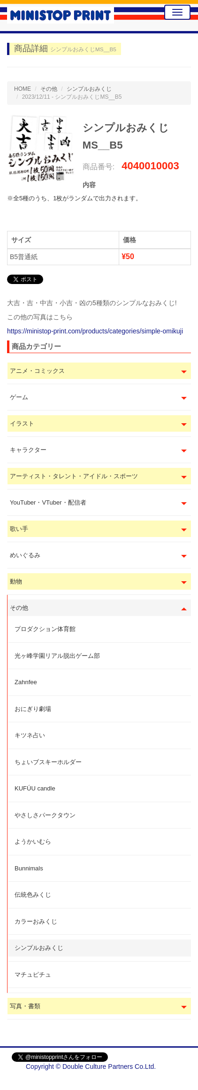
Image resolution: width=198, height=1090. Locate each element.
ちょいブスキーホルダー (48, 762)
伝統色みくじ (33, 894)
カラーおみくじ (36, 921)
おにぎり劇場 (33, 708)
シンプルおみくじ (39, 947)
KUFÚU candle (35, 788)
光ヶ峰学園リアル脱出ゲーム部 (57, 655)
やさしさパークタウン (45, 815)
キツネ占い (30, 735)
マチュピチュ (33, 974)
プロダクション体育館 (45, 628)
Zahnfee (26, 682)
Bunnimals (29, 868)
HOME (22, 89)
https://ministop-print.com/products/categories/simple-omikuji (95, 331)
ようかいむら (33, 841)
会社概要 (173, 1080)
